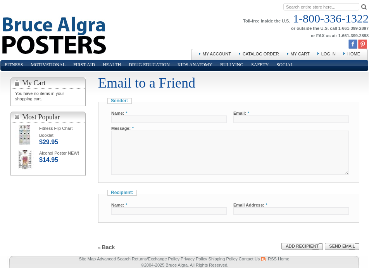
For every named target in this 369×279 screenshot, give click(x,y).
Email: (239, 113)
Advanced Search (114, 259)
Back (106, 247)
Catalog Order (261, 54)
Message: (121, 128)
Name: (117, 113)
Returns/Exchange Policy (155, 259)
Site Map (87, 259)
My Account (217, 54)
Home (353, 54)
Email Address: (248, 205)
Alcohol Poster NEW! (59, 153)
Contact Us (249, 259)
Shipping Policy (223, 259)
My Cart (300, 54)
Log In (328, 54)
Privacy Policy (194, 259)
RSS (272, 259)
